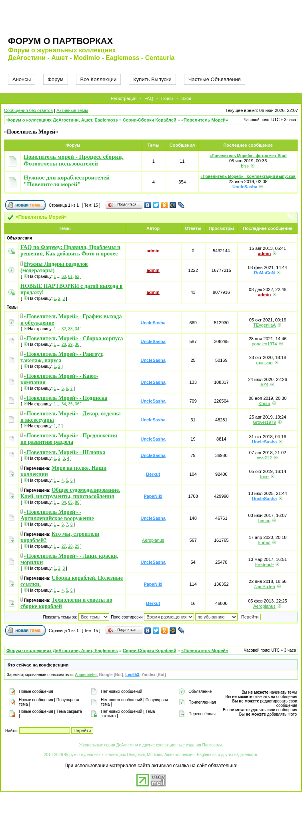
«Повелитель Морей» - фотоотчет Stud (248, 156)
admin (152, 250)
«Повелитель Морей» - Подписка (66, 398)
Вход (186, 98)
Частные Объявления (214, 79)
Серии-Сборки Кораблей (149, 120)
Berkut (153, 474)
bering (264, 520)
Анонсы (21, 79)
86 (77, 502)
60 (64, 276)
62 (77, 276)
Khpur (264, 403)
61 (70, 276)
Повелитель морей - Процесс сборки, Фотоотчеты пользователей (73, 160)
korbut (264, 542)
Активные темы (72, 110)
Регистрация (123, 98)
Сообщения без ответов (28, 110)
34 (77, 329)
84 (64, 502)
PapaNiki (153, 496)
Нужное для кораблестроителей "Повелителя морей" (67, 181)
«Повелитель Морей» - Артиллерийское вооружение (57, 515)
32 (64, 329)
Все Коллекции (98, 79)
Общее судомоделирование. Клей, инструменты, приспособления (70, 493)
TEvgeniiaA (264, 325)
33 (70, 329)
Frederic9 (264, 564)
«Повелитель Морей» (204, 120)
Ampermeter (85, 674)
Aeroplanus (153, 540)
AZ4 (264, 384)
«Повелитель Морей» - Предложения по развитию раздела (68, 439)
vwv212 (264, 457)
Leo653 (132, 674)
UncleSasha (244, 186)
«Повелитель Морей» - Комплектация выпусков (248, 176)
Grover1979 (264, 422)
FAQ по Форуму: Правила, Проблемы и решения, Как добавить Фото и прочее (70, 250)
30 (77, 344)
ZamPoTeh (264, 586)
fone (264, 476)
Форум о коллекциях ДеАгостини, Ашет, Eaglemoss (62, 120)
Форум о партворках (60, 41)
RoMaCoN (264, 272)
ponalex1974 (264, 343)
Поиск (167, 98)
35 (70, 404)
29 (70, 344)
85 (70, 502)
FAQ (148, 98)
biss (245, 166)
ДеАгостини (127, 745)
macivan (264, 362)
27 (64, 546)
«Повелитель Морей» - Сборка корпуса (73, 338)
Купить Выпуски (152, 79)
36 (77, 404)
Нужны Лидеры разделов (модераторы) (54, 267)
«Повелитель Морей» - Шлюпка (65, 452)
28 (64, 344)
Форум (56, 79)
